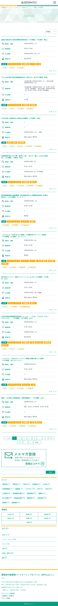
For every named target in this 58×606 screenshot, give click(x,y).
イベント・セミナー (14, 64)
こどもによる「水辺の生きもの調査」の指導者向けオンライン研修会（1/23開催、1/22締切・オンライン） (23, 235)
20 (51, 438)
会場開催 (25, 64)
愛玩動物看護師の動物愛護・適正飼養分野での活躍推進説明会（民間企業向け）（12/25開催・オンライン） (24, 196)
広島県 (29, 518)
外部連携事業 (7, 489)
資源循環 (16, 503)
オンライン (25, 221)
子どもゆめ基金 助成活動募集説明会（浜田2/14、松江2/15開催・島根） (25, 77)
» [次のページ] (30, 442)
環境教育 (30, 108)
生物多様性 (26, 225)
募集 (4, 558)
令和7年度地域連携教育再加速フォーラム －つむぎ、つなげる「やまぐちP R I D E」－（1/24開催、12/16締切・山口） (25, 317)
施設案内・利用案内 (8, 595)
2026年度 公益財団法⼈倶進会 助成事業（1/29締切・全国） (21, 118)
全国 (4, 142)
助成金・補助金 (12, 142)
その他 (20, 146)
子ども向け (39, 342)
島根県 (4, 105)
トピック (6, 544)
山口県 (4, 303)
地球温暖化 (31, 493)
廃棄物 (42, 493)
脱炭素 (6, 503)
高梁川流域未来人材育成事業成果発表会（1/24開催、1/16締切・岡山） (24, 40)
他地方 (10, 518)
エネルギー (30, 489)
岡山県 (4, 64)
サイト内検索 (6, 598)
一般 (38, 64)
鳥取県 (47, 514)
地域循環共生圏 (25, 306)
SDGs (12, 67)
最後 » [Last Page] (37, 442)
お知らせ (5, 535)
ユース (32, 64)
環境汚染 (16, 484)
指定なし (33, 182)
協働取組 (19, 489)
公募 (4, 549)
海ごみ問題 (7, 498)
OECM (26, 484)
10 (45, 438)
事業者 (32, 221)
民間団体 (33, 105)
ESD (5, 67)
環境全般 (6, 484)
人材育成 (21, 67)
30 (20, 442)
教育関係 (51, 261)
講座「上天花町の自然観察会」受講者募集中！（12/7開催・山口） (23, 398)
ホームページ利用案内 (9, 593)
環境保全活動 (19, 498)
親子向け (5, 345)
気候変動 (30, 185)
